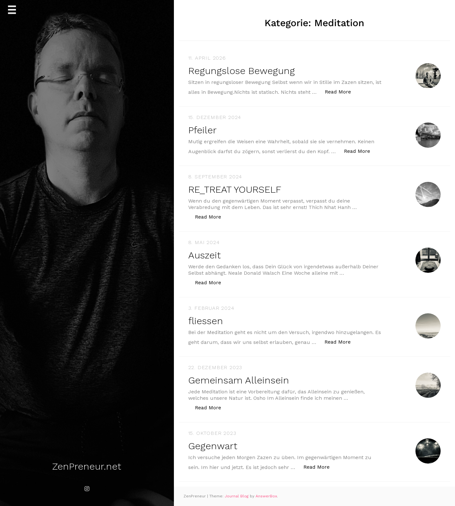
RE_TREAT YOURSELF (234, 189)
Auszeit (204, 255)
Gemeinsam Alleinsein (238, 380)
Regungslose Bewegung (241, 70)
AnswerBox (266, 496)
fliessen (205, 320)
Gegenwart (212, 445)
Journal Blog (237, 496)
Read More (341, 91)
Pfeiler (202, 130)
